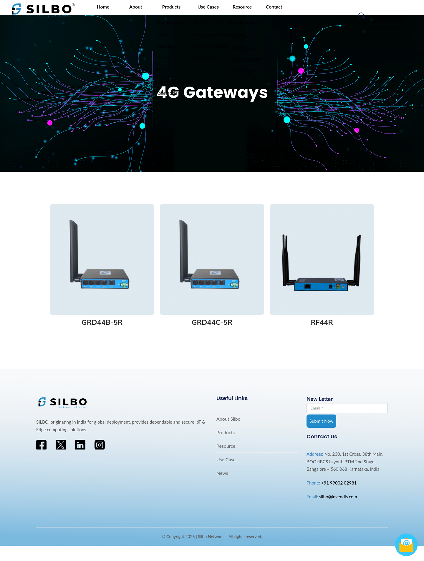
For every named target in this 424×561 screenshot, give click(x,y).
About (121, 13)
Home (94, 13)
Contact (239, 13)
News (222, 488)
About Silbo (228, 434)
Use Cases (183, 13)
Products (152, 13)
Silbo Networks (212, 551)
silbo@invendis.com (338, 511)
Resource (212, 13)
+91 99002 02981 (339, 497)
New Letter (347, 419)
